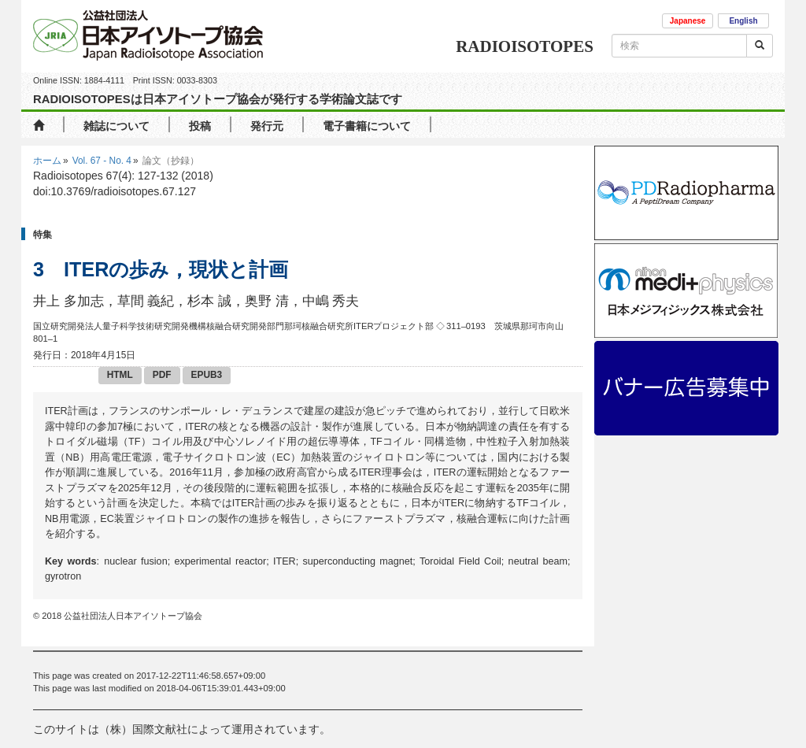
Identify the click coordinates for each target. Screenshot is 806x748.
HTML (120, 374)
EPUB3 (207, 374)
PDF (162, 374)
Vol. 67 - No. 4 (101, 160)
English (743, 21)
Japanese (688, 21)
